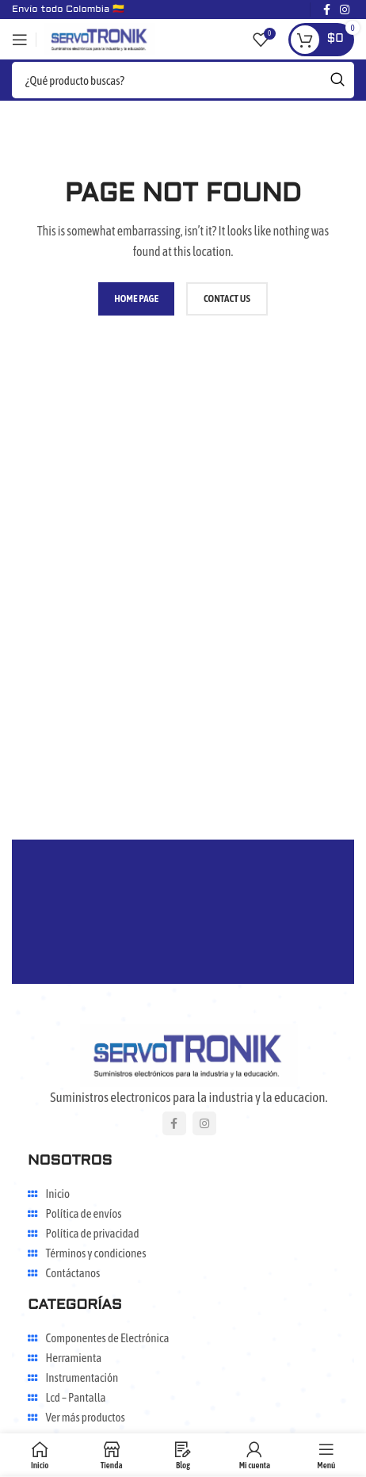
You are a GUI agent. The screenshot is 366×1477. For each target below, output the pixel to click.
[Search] (183, 80)
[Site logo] (99, 38)
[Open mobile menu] (20, 39)
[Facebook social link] (174, 1123)
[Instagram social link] (204, 1123)
